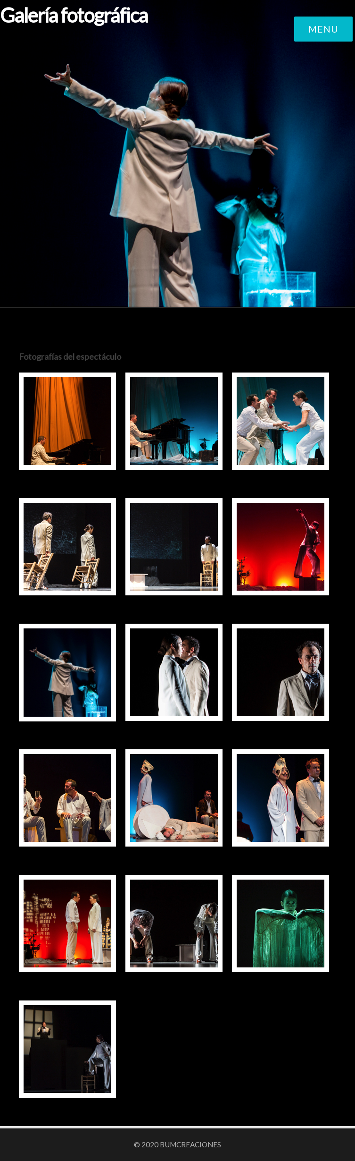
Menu (323, 29)
